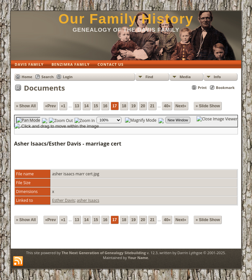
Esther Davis (63, 200)
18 (124, 106)
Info (217, 76)
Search (47, 76)
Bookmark (225, 87)
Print (202, 87)
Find (149, 76)
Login (68, 76)
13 (77, 106)
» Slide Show (208, 106)
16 (105, 106)
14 (86, 106)
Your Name (138, 257)
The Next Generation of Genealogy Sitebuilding (104, 252)
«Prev (50, 106)
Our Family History (126, 18)
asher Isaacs (88, 200)
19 (133, 106)
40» (167, 106)
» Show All (26, 106)
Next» (181, 106)
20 (143, 106)
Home (27, 76)
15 (96, 106)
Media (185, 76)
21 (152, 106)
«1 (63, 106)
